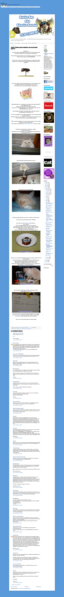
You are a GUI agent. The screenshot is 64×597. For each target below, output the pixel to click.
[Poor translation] (5, 5)
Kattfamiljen (15, 463)
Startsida (26, 586)
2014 (46, 185)
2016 (46, 182)
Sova (21, 328)
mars (47, 201)
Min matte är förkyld (48, 228)
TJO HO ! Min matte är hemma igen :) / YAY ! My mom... (49, 219)
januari (47, 258)
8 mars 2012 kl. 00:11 (17, 453)
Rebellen (14, 475)
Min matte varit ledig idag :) (48, 210)
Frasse (14, 428)
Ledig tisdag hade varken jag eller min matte (49, 241)
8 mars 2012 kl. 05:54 (17, 513)
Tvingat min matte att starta (49, 226)
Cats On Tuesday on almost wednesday (49, 231)
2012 (46, 188)
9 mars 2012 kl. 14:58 (17, 582)
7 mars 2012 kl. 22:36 (17, 437)
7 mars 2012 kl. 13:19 (17, 339)
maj (46, 199)
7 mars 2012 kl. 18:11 (17, 398)
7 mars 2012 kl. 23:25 (17, 444)
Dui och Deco (15, 401)
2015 (46, 183)
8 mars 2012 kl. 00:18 (17, 460)
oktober (47, 192)
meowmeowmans (16, 563)
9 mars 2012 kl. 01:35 (17, 560)
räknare (45, 74)
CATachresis (15, 381)
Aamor (14, 391)
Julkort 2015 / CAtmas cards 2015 (29, 43)
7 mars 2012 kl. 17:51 (17, 388)
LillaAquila (15, 535)
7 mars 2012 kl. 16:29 (17, 365)
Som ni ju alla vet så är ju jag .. (49, 206)
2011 (46, 260)
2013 (46, 186)
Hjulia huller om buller (17, 333)
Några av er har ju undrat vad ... (49, 208)
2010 (46, 261)
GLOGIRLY (15, 498)
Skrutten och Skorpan (17, 516)
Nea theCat (15, 368)
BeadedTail (15, 490)
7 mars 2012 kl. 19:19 (17, 413)
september (48, 193)
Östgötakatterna (17, 314)
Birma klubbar (17, 43)
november (48, 190)
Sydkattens (26, 223)
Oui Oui (14, 508)
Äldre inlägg (38, 586)
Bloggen (11, 43)
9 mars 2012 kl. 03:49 (17, 567)
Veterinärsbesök (28, 328)
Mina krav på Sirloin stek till (49, 224)
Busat (15, 328)
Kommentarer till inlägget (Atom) (23, 588)
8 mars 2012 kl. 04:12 (17, 505)
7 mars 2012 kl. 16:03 (17, 357)
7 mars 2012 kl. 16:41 (17, 378)
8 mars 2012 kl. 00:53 (17, 487)
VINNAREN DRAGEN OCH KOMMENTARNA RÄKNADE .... (49, 246)
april (47, 200)
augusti (47, 194)
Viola (14, 570)
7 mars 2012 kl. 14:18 (17, 350)
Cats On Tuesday (49, 222)
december (48, 189)
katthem (18, 328)
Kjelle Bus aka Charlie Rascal (49, 54)
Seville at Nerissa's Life (17, 408)
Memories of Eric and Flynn (18, 456)
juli (46, 196)
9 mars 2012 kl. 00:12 (17, 549)
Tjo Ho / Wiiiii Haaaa (48, 251)
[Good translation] (2, 5)
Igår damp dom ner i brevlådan (49, 254)
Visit (48, 156)
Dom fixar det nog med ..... (49, 212)
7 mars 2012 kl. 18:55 (17, 405)
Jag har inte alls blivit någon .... (49, 238)
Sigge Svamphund (16, 526)
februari (47, 257)
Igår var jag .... (48, 255)
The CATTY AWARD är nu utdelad (49, 234)
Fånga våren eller (49, 236)
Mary (14, 416)
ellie (13, 441)
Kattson (14, 360)
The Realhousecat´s (29, 123)
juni (46, 197)
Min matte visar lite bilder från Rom (49, 203)
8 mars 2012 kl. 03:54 (17, 495)
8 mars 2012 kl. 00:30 (18, 472)
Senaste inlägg (14, 586)
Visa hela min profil (47, 69)
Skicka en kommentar (16, 584)
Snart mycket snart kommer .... (49, 249)
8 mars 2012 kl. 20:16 (17, 531)
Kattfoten (29, 291)
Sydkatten (23, 328)
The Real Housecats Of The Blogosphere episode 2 (49, 215)
